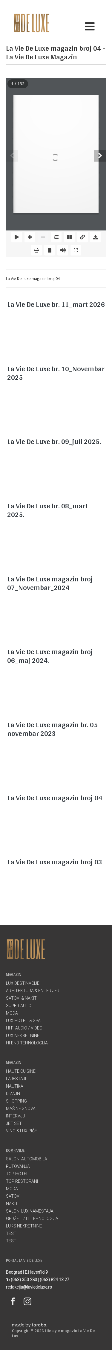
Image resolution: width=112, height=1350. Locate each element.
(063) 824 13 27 (54, 1279)
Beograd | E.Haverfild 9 (27, 1272)
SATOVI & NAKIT (21, 998)
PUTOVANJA (18, 1166)
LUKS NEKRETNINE (24, 1226)
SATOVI (13, 1196)
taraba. (39, 1325)
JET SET (14, 1123)
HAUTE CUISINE (21, 1071)
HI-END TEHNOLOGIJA (27, 1043)
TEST (11, 1233)
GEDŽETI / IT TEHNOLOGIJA (32, 1218)
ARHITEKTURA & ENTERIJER (32, 990)
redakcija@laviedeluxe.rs (29, 1287)
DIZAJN (13, 1093)
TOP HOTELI (17, 1173)
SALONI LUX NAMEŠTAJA (29, 1211)
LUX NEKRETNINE (22, 1035)
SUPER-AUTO (18, 1005)
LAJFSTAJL (16, 1078)
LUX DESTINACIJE (22, 983)
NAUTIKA (14, 1086)
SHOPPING (16, 1101)
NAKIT (12, 1203)
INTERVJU (15, 1116)
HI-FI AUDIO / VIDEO (24, 1028)
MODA (12, 1013)
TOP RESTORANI (22, 1181)
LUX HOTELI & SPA (23, 1020)
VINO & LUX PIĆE (21, 1130)
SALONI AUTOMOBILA (26, 1159)
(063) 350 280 (24, 1279)
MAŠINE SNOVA (21, 1108)
